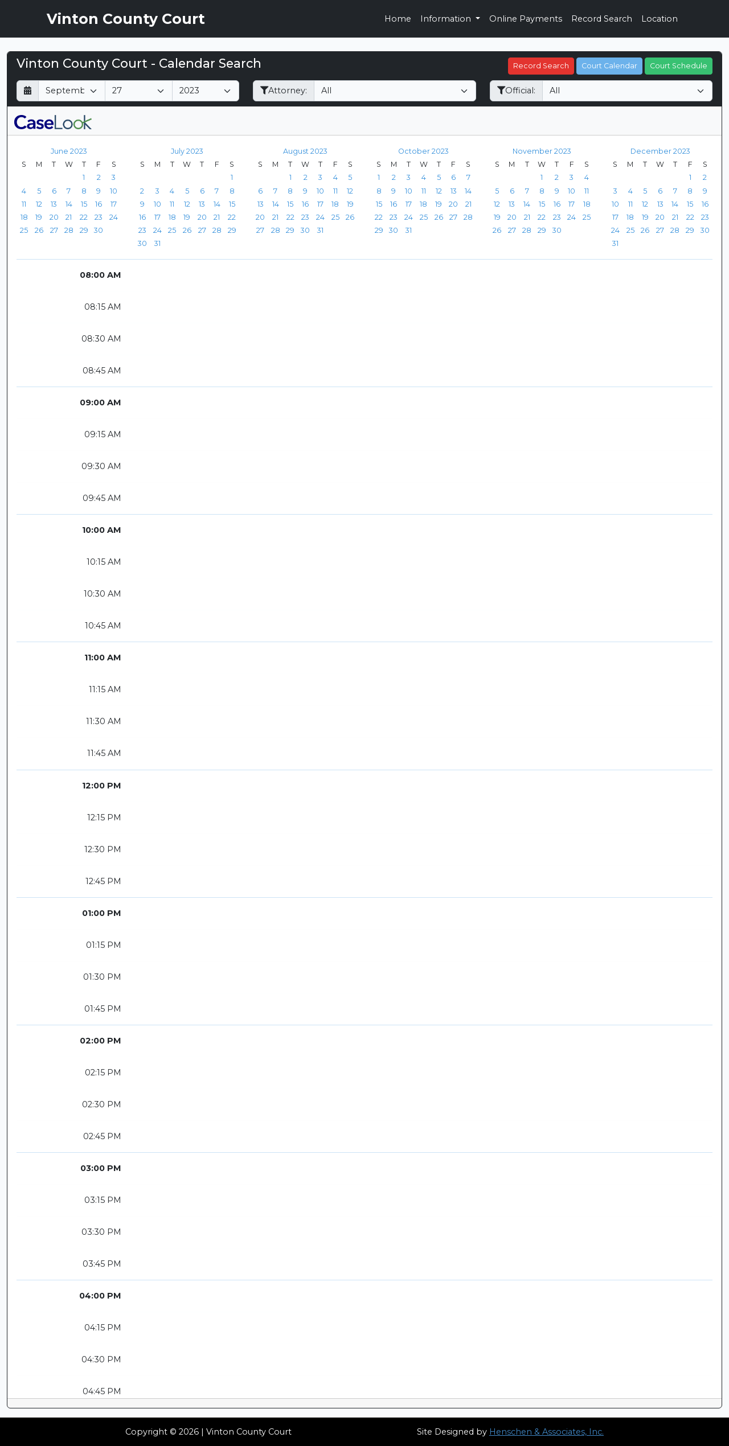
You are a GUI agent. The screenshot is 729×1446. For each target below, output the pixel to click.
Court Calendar (609, 65)
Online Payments (525, 19)
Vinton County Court (126, 18)
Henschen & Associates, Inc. (546, 1432)
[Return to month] (28, 90)
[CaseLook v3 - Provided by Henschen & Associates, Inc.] (53, 120)
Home (397, 19)
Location (659, 19)
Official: (516, 90)
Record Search (601, 19)
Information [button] (446, 19)
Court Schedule (678, 65)
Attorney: (283, 90)
